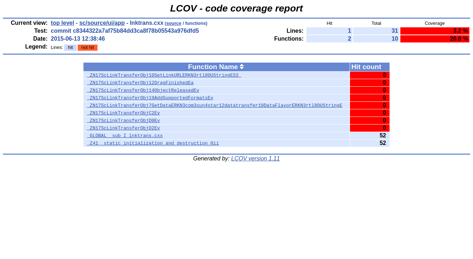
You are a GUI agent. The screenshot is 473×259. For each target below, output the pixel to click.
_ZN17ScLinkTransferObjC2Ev (123, 113)
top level (62, 23)
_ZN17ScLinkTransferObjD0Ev (123, 120)
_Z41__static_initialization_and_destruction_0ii (153, 143)
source (173, 23)
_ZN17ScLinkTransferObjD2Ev (123, 128)
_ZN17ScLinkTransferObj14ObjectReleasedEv (143, 90)
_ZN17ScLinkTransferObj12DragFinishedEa (140, 82)
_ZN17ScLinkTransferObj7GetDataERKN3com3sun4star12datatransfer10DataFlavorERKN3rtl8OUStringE (214, 105)
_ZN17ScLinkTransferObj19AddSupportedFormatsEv (150, 98)
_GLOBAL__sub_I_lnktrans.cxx (125, 135)
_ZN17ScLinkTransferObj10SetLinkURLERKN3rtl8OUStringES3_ (164, 75)
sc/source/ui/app (101, 23)
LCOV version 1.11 (255, 158)
